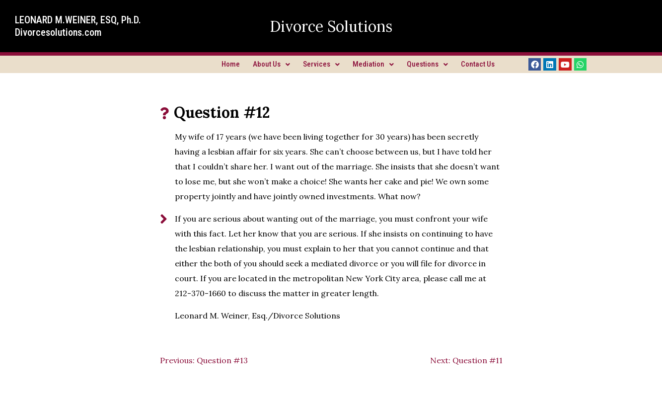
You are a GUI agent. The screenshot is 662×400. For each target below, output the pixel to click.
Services (321, 64)
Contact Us (478, 64)
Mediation (373, 64)
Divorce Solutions (331, 26)
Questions (427, 64)
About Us (271, 64)
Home (230, 64)
